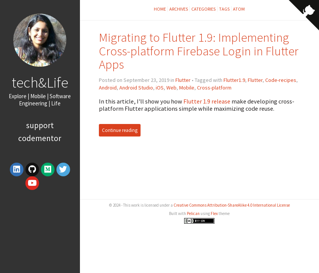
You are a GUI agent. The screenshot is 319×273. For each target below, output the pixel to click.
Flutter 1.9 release (206, 101)
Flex (214, 213)
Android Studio (136, 87)
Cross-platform (214, 87)
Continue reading (120, 130)
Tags (224, 9)
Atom (239, 9)
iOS (160, 87)
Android (108, 87)
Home (160, 9)
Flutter (183, 80)
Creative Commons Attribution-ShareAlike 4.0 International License (232, 205)
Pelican (193, 213)
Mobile (186, 87)
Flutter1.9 (234, 80)
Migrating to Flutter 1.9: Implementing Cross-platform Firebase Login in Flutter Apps (199, 51)
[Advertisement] (199, 180)
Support (40, 125)
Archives (178, 9)
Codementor (39, 138)
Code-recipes (280, 80)
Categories (203, 9)
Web (171, 87)
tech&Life (40, 82)
